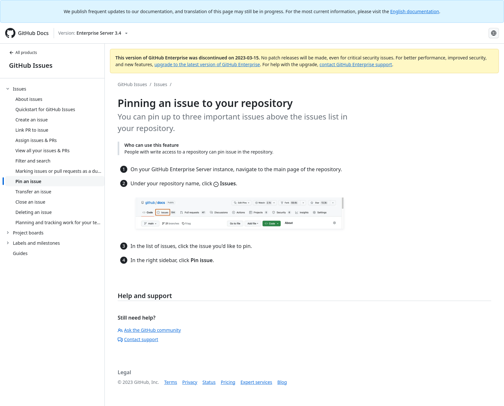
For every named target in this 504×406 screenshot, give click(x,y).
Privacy (189, 382)
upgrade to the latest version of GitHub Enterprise (207, 64)
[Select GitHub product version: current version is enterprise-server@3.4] (93, 33)
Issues (160, 84)
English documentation (414, 11)
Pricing (228, 382)
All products (23, 52)
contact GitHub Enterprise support (356, 64)
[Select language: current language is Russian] (494, 33)
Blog (282, 382)
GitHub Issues (30, 65)
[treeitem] (54, 155)
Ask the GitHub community (149, 330)
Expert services (256, 382)
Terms (170, 382)
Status (209, 382)
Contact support (138, 339)
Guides (20, 253)
